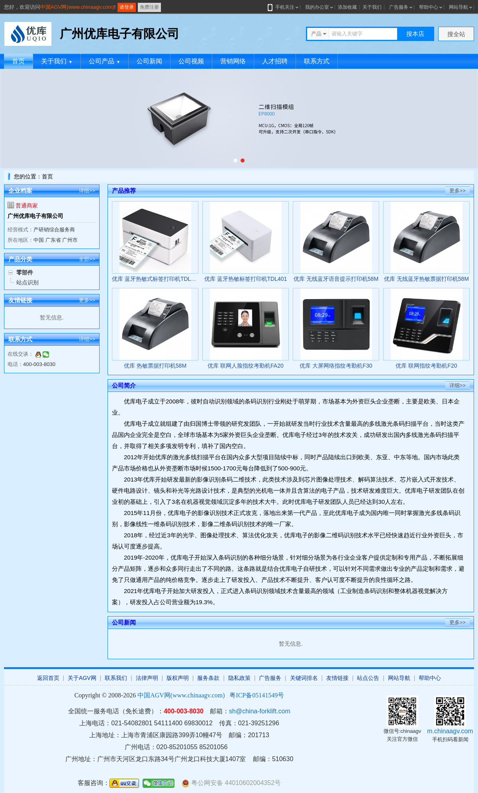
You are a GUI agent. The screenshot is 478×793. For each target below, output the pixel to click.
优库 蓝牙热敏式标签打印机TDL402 (156, 279)
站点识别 (27, 282)
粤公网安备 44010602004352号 (231, 783)
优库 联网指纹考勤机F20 (426, 365)
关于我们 (372, 7)
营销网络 (233, 61)
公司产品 (104, 61)
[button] (235, 161)
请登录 (127, 7)
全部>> (87, 259)
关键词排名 (304, 678)
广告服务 (398, 7)
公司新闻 (149, 61)
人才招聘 (275, 61)
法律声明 (147, 678)
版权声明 (178, 678)
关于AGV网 (82, 678)
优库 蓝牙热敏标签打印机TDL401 (245, 279)
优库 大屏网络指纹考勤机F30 (336, 365)
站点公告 (368, 678)
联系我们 (116, 678)
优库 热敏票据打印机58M (155, 365)
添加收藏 (347, 7)
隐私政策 (239, 678)
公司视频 (191, 61)
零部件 (24, 272)
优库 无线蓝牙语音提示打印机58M (336, 279)
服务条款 (208, 678)
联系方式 (316, 61)
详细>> (87, 191)
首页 (18, 61)
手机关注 (283, 7)
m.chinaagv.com (450, 731)
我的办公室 (317, 7)
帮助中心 (428, 7)
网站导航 (458, 7)
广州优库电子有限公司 (35, 216)
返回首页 (48, 678)
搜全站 (456, 34)
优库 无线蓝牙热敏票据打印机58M (426, 279)
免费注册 (149, 7)
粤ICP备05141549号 (256, 695)
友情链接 (337, 678)
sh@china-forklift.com (259, 711)
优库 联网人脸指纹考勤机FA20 (246, 365)
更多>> (87, 300)
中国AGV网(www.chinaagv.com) (77, 7)
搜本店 (415, 33)
